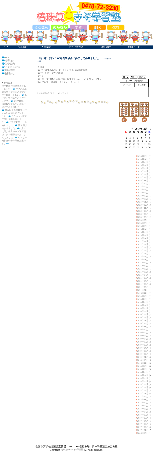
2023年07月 (142, 220)
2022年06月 (142, 253)
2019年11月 (142, 326)
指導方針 (10, 60)
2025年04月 (142, 171)
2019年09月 (142, 332)
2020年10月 (142, 296)
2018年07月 (142, 375)
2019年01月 (142, 357)
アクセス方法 (12, 67)
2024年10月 (142, 183)
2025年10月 (142, 162)
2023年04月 (142, 229)
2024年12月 (142, 177)
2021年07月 (142, 275)
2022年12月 (142, 241)
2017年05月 (142, 418)
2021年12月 (142, 262)
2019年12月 (142, 323)
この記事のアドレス (46, 93)
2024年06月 (142, 195)
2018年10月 (142, 366)
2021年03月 (142, 284)
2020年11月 (142, 293)
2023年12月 (142, 205)
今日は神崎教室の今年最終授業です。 (14, 140)
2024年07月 (142, 192)
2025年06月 (142, 168)
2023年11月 (142, 208)
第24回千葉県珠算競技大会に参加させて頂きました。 (14, 113)
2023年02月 (142, 235)
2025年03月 (142, 174)
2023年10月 (142, 211)
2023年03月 (142, 232)
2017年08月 (142, 408)
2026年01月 (142, 159)
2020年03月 (142, 314)
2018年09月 (142, 369)
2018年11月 (142, 363)
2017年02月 (142, 427)
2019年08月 (142, 335)
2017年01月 (142, 430)
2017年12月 (142, 396)
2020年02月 (142, 317)
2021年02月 (142, 287)
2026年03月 (142, 156)
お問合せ (10, 73)
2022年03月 (142, 256)
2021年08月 (142, 271)
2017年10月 (142, 402)
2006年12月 (142, 433)
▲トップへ (61, 93)
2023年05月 (142, 226)
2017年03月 (142, 424)
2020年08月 (142, 302)
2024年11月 (142, 180)
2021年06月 (142, 278)
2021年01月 (142, 290)
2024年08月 (142, 189)
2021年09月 (142, 268)
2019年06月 (142, 341)
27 (138, 147)
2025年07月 (142, 165)
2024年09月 (142, 186)
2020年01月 (142, 320)
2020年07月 (142, 305)
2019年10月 (142, 329)
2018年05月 (142, 381)
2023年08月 (142, 217)
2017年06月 (142, 415)
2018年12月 (142, 360)
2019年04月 (142, 348)
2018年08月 (142, 372)
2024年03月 (142, 198)
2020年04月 (142, 311)
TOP (7, 57)
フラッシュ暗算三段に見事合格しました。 (14, 119)
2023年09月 (142, 214)
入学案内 (10, 63)
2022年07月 (142, 250)
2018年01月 (142, 393)
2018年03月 (142, 387)
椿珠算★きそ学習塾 (72, 449)
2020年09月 (142, 299)
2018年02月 (142, 390)
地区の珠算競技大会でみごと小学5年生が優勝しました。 (14, 92)
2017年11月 (142, 399)
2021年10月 (142, 265)
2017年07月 (142, 411)
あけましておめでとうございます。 (14, 98)
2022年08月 (142, 247)
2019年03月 (142, 351)
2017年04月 (142, 421)
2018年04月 (142, 384)
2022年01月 (142, 259)
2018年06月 (142, 378)
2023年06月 (142, 223)
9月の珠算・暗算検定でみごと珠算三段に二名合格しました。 (14, 104)
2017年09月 (142, 405)
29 (145, 147)
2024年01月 (142, 201)
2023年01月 (142, 238)
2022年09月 (142, 244)
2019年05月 (142, 345)
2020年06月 (142, 308)
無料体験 (10, 70)
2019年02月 (142, 354)
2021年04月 (142, 281)
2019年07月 (142, 338)
